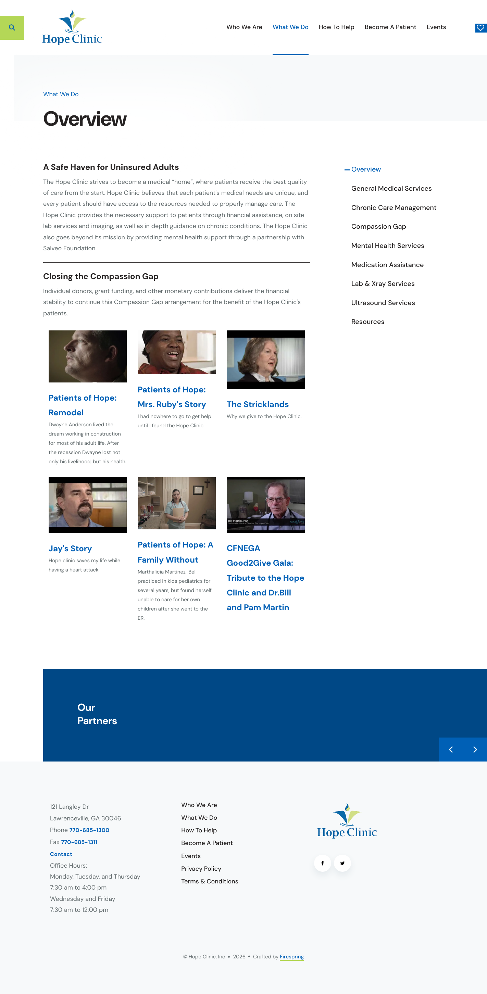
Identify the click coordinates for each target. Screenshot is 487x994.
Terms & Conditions (209, 881)
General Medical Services (391, 188)
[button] (12, 28)
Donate (456, 28)
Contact (61, 854)
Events (387, 27)
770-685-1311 (79, 842)
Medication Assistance (387, 265)
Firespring (292, 956)
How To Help (287, 27)
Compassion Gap (378, 226)
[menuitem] (195, 27)
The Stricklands (258, 404)
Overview (366, 169)
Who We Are (195, 27)
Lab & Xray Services (383, 283)
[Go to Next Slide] (475, 750)
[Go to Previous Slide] (451, 750)
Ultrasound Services (383, 303)
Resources (368, 321)
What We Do (241, 27)
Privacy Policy (201, 869)
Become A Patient (341, 27)
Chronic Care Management (394, 207)
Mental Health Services (387, 245)
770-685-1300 (89, 830)
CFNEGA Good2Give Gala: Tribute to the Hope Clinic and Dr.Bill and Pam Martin (265, 578)
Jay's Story (70, 548)
